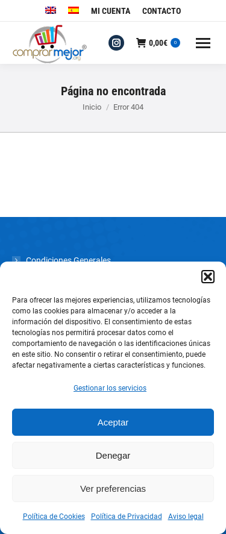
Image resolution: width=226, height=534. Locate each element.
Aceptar (113, 422)
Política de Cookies (54, 516)
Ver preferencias (113, 488)
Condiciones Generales (68, 260)
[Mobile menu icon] (203, 43)
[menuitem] (50, 11)
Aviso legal (186, 516)
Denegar (113, 455)
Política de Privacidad (126, 516)
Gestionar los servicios (110, 388)
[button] (208, 277)
